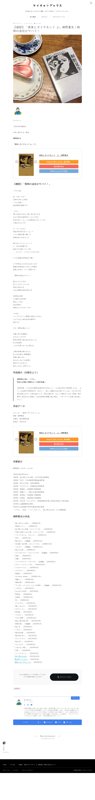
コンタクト (17, 796)
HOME (5, 790)
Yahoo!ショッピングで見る (52, 173)
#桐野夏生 (17, 696)
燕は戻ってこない (21, 662)
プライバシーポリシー (29, 796)
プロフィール (6, 796)
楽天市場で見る (52, 169)
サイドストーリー (59, 19)
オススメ (45, 19)
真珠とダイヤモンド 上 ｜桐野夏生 (53, 158)
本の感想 (33, 19)
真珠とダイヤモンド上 (23, 665)
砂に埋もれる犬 (21, 659)
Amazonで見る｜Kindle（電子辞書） (52, 164)
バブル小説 (38, 25)
